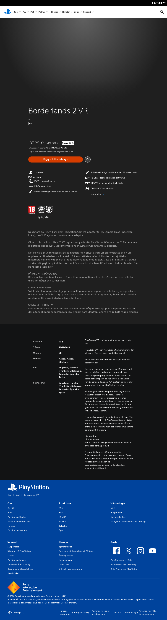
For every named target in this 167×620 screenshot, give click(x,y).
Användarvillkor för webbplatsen (101, 612)
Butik (76, 12)
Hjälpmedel (116, 512)
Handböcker (13, 573)
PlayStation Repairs (16, 560)
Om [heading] (9, 503)
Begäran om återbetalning (20, 568)
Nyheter (66, 12)
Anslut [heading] (114, 542)
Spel (16, 12)
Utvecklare (64, 564)
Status (10, 555)
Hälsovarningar (92, 439)
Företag (11, 525)
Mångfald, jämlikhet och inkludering (128, 521)
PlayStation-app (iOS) (121, 560)
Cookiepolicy (130, 612)
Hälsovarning (65, 560)
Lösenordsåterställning (18, 564)
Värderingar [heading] (118, 503)
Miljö (113, 508)
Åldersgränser (66, 555)
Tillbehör (54, 12)
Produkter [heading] (65, 503)
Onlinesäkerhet (118, 516)
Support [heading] (12, 542)
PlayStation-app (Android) (123, 564)
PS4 (32, 12)
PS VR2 (62, 516)
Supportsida (13, 546)
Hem (9, 494)
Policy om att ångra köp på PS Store (76, 551)
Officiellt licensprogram (70, 568)
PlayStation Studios (16, 516)
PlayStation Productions (19, 521)
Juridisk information (65, 612)
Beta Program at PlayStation (124, 569)
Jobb (9, 512)
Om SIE (10, 508)
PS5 (24, 12)
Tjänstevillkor (65, 546)
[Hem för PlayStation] (7, 12)
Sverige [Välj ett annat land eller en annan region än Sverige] (16, 612)
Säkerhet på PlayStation (19, 551)
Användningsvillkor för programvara (148, 612)
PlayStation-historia (17, 530)
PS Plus (41, 12)
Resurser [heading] (64, 542)
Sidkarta (117, 612)
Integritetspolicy (81, 612)
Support (87, 12)
